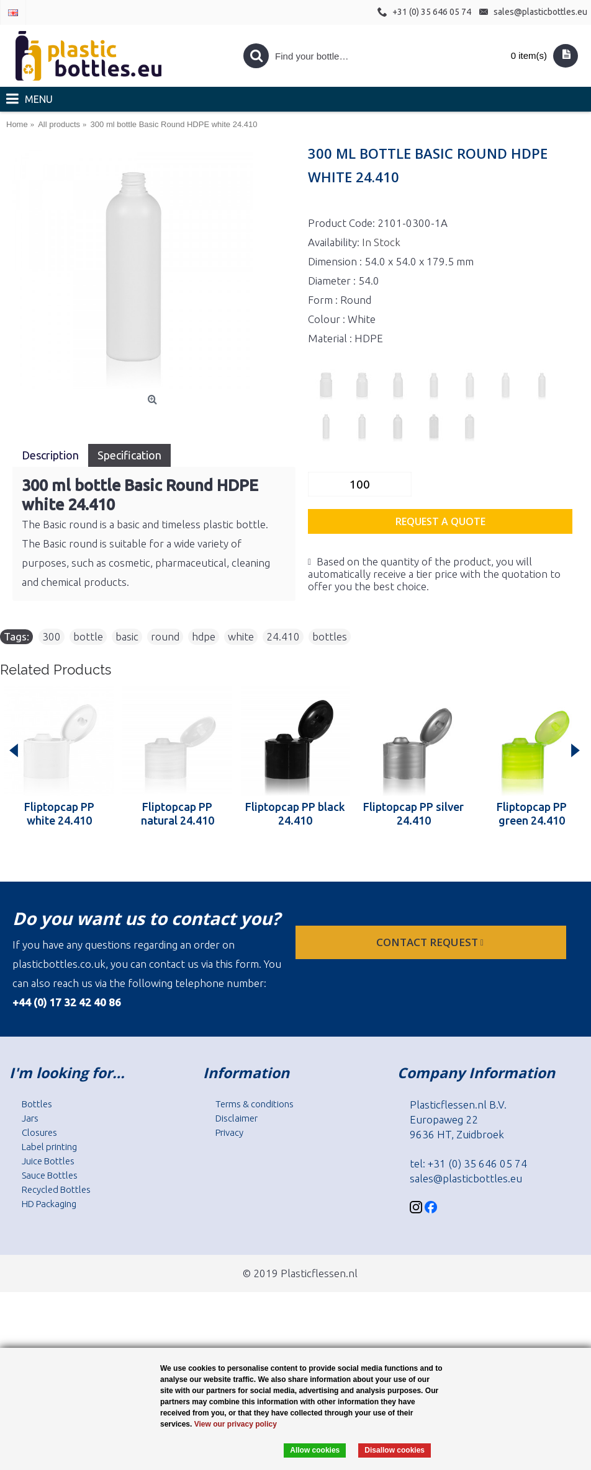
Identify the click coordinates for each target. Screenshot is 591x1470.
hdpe (203, 636)
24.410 (283, 636)
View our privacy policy (235, 1424)
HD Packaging (49, 1203)
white (241, 636)
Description (50, 455)
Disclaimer (236, 1118)
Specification (129, 455)
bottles (329, 636)
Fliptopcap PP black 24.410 (295, 813)
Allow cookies (315, 1450)
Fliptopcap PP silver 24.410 (413, 813)
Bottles (37, 1104)
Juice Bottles (48, 1161)
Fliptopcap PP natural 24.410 (177, 813)
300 (51, 636)
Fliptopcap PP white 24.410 (59, 813)
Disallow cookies (394, 1450)
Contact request (431, 942)
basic (126, 636)
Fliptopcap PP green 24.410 (532, 813)
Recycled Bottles (56, 1189)
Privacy (229, 1132)
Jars (30, 1118)
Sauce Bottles (50, 1175)
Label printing (49, 1146)
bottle (88, 636)
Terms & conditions (254, 1104)
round (165, 636)
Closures (39, 1132)
